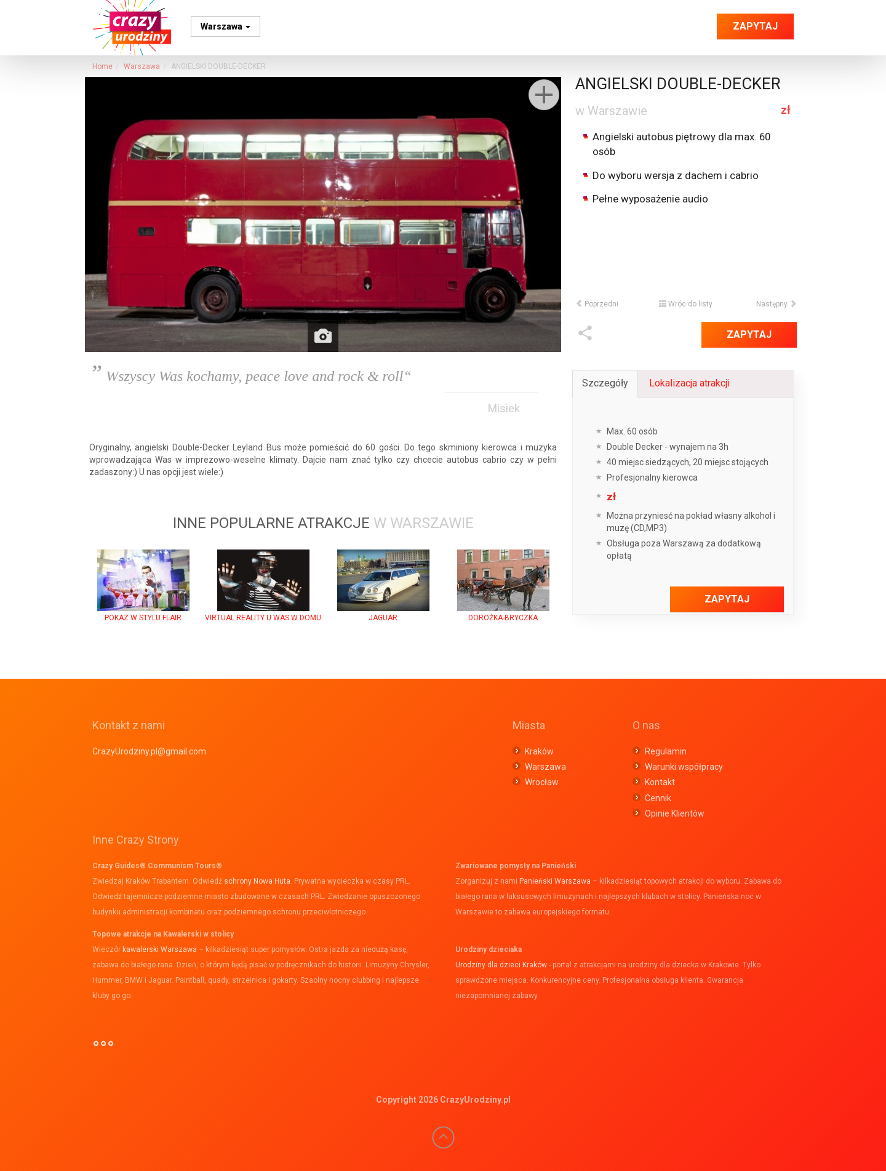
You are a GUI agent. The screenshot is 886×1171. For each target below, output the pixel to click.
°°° (103, 1048)
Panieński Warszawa (555, 881)
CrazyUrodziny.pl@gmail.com (149, 751)
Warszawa (225, 26)
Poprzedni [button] (596, 304)
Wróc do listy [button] (685, 304)
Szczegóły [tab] (605, 383)
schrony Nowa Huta (257, 881)
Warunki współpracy (684, 767)
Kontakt (660, 782)
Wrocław (542, 782)
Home (102, 66)
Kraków (539, 751)
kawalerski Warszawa (159, 949)
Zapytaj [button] (755, 26)
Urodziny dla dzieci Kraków (501, 965)
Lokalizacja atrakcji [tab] (689, 383)
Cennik (658, 798)
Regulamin (666, 751)
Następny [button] (776, 304)
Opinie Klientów (674, 813)
